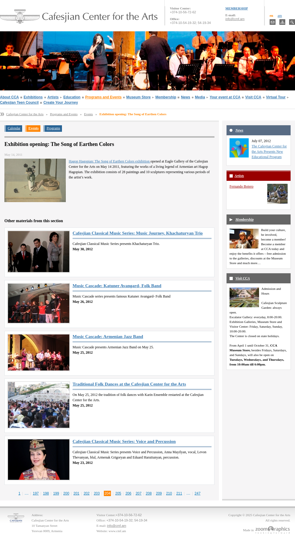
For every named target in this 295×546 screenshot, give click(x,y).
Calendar (14, 128)
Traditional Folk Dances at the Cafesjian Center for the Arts (129, 384)
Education (72, 97)
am (280, 16)
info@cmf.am (235, 19)
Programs (53, 128)
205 (118, 493)
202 (86, 493)
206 (128, 493)
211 (179, 493)
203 (97, 493)
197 (36, 493)
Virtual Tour (276, 97)
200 (66, 493)
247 (198, 493)
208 (149, 493)
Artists (53, 97)
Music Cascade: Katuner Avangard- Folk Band (117, 285)
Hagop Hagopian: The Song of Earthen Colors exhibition (109, 161)
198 (46, 493)
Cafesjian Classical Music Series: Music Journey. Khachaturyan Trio (138, 233)
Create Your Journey (60, 102)
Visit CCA (253, 97)
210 (169, 493)
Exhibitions (33, 97)
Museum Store (138, 97)
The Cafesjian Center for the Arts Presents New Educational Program (269, 151)
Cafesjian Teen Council (19, 102)
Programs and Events (103, 97)
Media (200, 97)
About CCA (9, 97)
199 (56, 493)
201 (76, 493)
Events (88, 114)
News (185, 97)
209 (159, 493)
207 (139, 493)
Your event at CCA (225, 97)
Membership (165, 97)
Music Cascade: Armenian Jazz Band (108, 336)
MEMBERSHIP (236, 8)
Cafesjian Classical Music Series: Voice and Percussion (124, 441)
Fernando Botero (241, 186)
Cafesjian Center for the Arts (24, 114)
